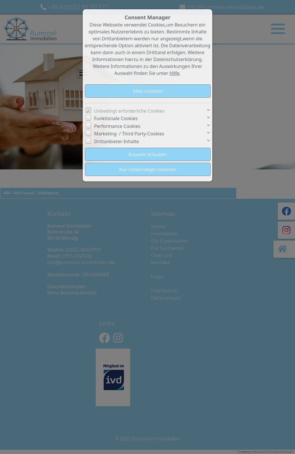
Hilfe (174, 73)
